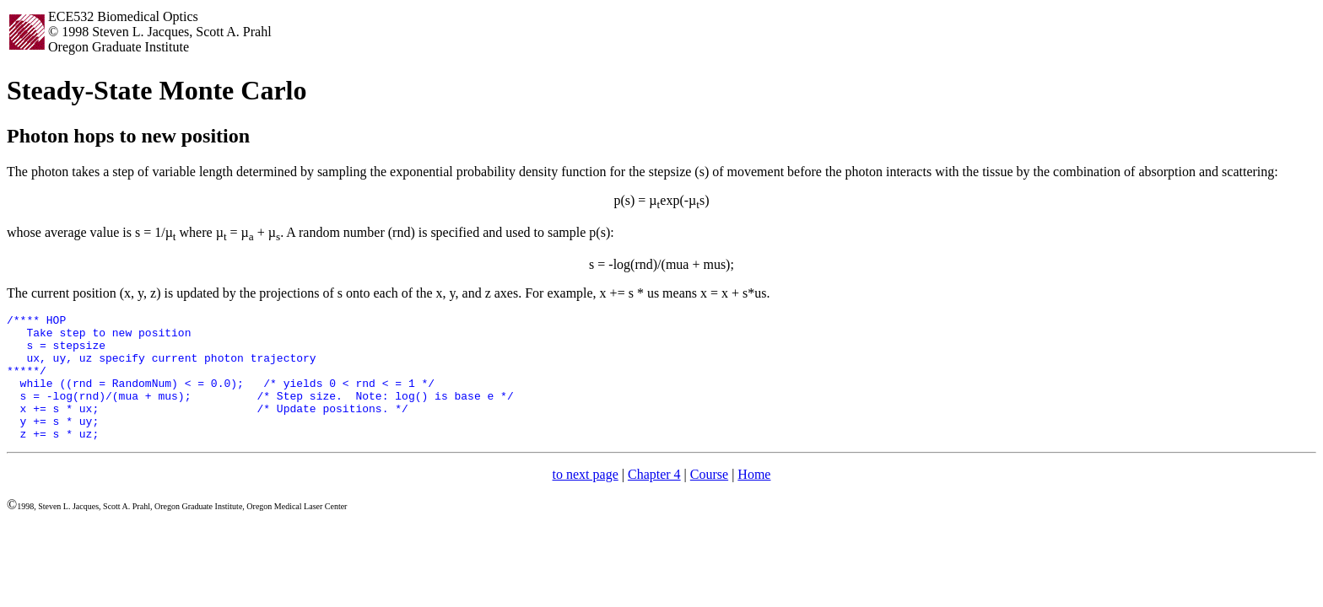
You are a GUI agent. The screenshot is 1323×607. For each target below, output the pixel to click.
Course (709, 499)
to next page (585, 499)
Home (753, 499)
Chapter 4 (654, 499)
